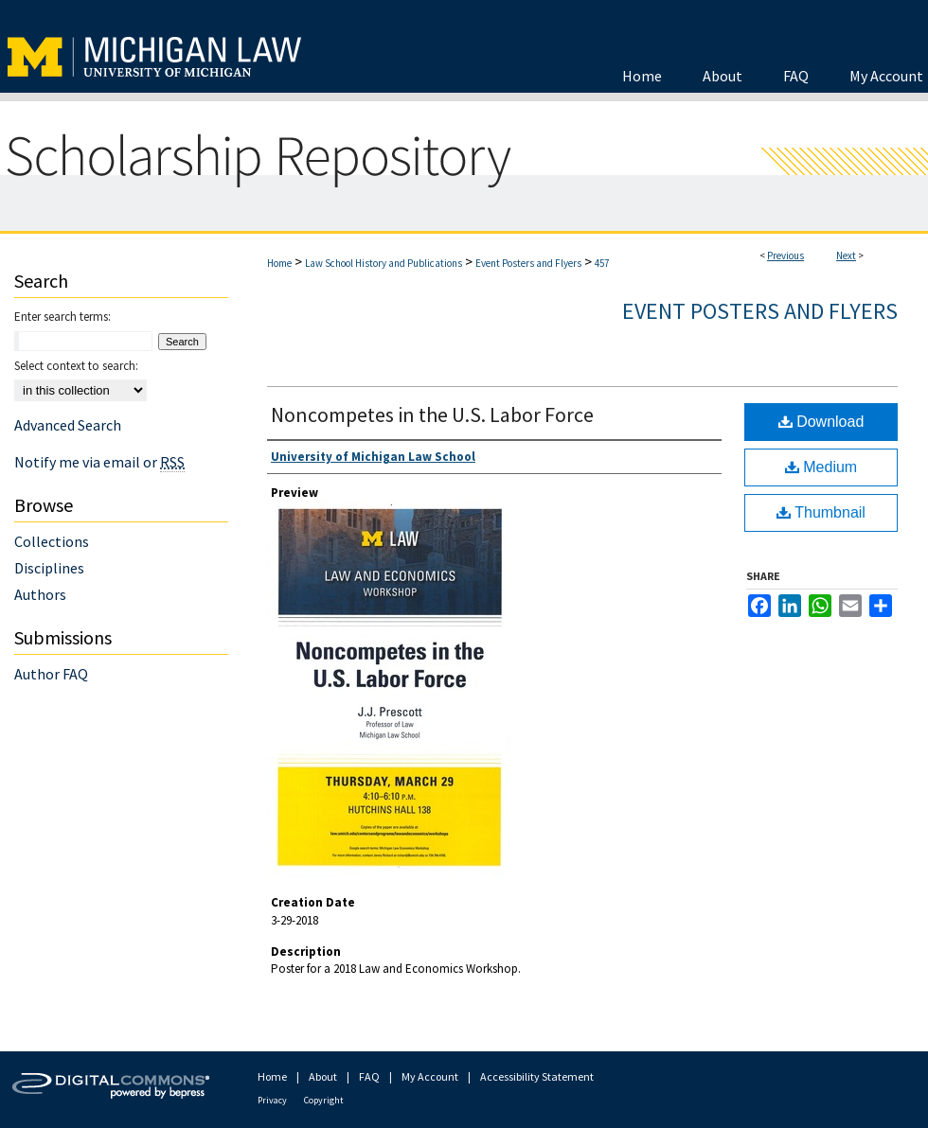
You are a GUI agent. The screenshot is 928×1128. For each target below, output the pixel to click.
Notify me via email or (99, 461)
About (323, 1076)
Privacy (272, 1100)
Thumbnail (821, 512)
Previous (785, 255)
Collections (51, 541)
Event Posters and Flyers (528, 263)
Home (279, 263)
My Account (430, 1076)
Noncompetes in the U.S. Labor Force (432, 414)
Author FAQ (51, 673)
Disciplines (49, 567)
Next (846, 255)
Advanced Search (67, 424)
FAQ (369, 1076)
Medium (821, 467)
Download (821, 422)
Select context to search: (76, 366)
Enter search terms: (62, 316)
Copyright (324, 1100)
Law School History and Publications (383, 263)
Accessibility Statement (537, 1076)
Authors (40, 594)
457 (602, 263)
